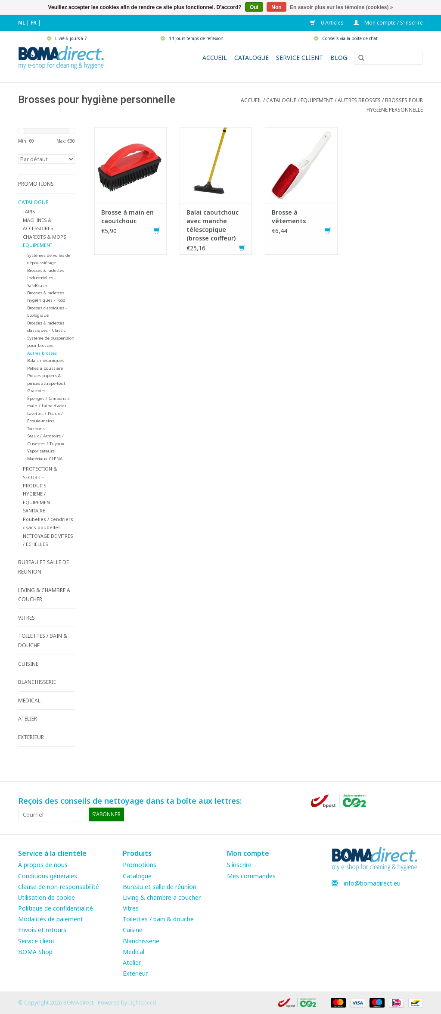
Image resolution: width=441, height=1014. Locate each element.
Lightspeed (142, 1002)
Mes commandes (251, 876)
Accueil (214, 57)
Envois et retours (42, 930)
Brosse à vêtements (289, 216)
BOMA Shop (35, 952)
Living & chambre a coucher (162, 897)
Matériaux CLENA (44, 459)
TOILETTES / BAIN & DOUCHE (42, 640)
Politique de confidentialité (55, 908)
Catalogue (251, 57)
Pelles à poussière (45, 368)
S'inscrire (239, 865)
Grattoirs (36, 390)
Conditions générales (47, 876)
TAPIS (29, 211)
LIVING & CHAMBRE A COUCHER (44, 595)
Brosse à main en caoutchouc (127, 216)
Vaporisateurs (41, 451)
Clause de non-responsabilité (58, 887)
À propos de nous (43, 865)
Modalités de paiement (50, 919)
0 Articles (327, 22)
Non (276, 7)
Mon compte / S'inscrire (388, 22)
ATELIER (27, 718)
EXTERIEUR (31, 737)
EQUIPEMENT (317, 100)
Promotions (139, 865)
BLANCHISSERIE (37, 682)
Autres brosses (359, 100)
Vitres (131, 908)
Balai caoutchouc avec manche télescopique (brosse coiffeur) (212, 225)
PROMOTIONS (36, 183)
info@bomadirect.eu (372, 883)
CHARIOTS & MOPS (44, 237)
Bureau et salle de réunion (159, 887)
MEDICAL (29, 700)
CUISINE (28, 664)
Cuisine (133, 930)
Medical (133, 952)
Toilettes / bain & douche (158, 919)
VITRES (26, 617)
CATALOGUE (281, 100)
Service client (299, 57)
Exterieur (135, 973)
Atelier (132, 962)
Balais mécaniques (45, 360)
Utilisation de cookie (46, 897)
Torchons (36, 428)
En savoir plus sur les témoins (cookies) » (341, 7)
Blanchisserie (141, 941)
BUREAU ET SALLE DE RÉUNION (43, 566)
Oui (254, 7)
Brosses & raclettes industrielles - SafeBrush (45, 278)
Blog (338, 57)
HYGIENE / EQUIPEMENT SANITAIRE (38, 502)
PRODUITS (34, 485)
